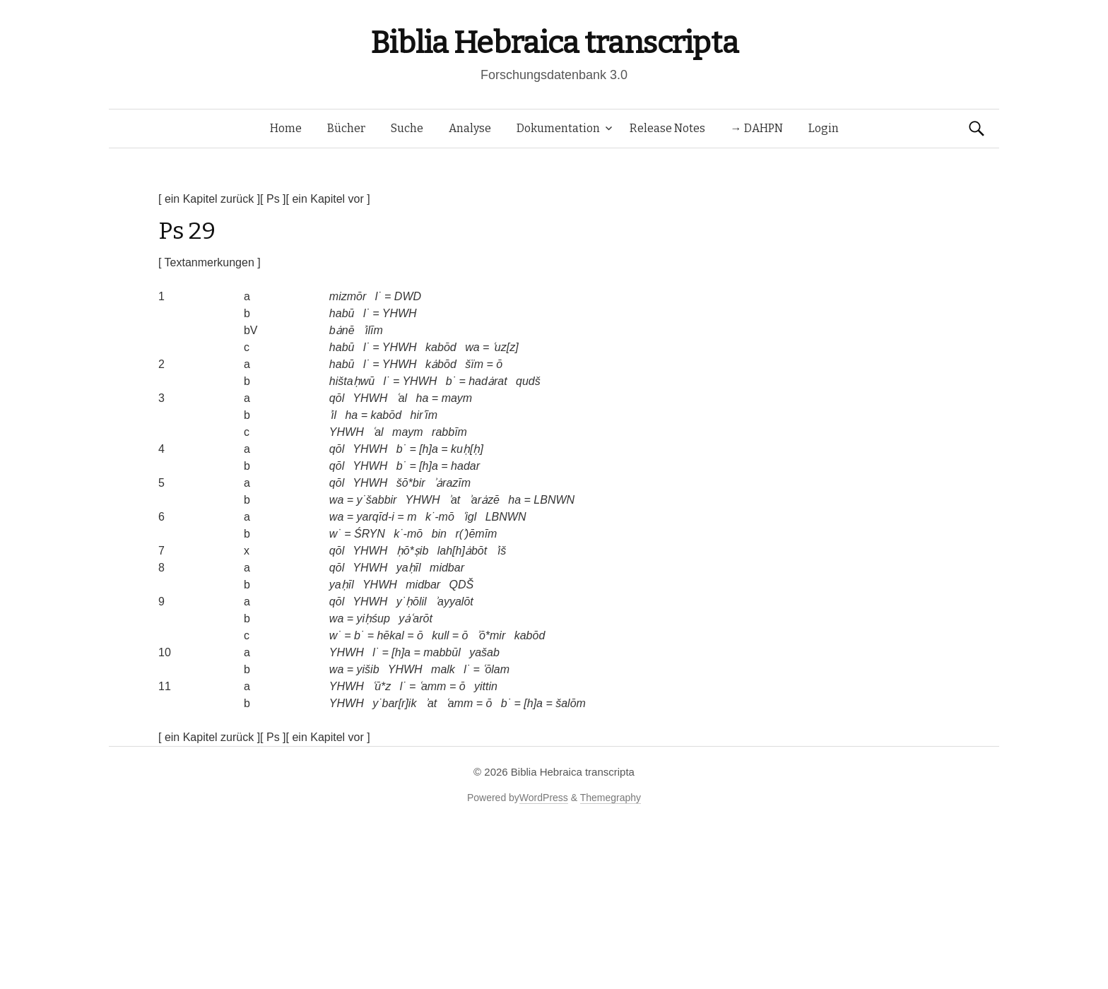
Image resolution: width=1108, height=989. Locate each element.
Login (823, 128)
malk (443, 669)
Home (286, 128)
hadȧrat (487, 381)
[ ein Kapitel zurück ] (209, 199)
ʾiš (501, 551)
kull (440, 635)
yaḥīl (408, 568)
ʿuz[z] (506, 347)
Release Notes (667, 128)
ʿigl (469, 517)
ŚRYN (369, 534)
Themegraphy (610, 797)
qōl (336, 398)
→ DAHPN (757, 128)
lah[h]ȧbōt (462, 551)
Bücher (346, 128)
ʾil (332, 415)
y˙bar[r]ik (394, 703)
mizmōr (347, 296)
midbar (447, 568)
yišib (368, 669)
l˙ (378, 296)
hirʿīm (423, 415)
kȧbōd (440, 364)
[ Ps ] (272, 199)
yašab (484, 652)
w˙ (335, 534)
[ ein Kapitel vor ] (328, 199)
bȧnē (342, 330)
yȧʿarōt (415, 618)
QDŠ (461, 585)
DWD (407, 296)
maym (457, 398)
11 (164, 686)
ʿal (401, 398)
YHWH (399, 313)
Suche (407, 128)
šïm (474, 364)
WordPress (543, 797)
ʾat (454, 500)
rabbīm (449, 432)
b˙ (451, 381)
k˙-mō (439, 517)
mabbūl (441, 652)
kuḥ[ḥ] (467, 449)
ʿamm (433, 686)
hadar (465, 466)
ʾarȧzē (484, 500)
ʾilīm (373, 330)
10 (164, 652)
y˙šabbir (377, 500)
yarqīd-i (375, 517)
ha (422, 398)
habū (342, 313)
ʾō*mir (491, 635)
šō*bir (410, 483)
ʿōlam (496, 669)
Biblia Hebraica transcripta (554, 43)
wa (472, 347)
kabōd (440, 347)
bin (439, 534)
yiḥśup (373, 618)
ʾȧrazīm (452, 483)
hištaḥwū (352, 381)
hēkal (390, 635)
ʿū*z (381, 686)
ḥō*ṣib (412, 551)
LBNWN (554, 500)
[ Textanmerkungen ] (209, 262)
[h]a (428, 449)
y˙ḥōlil (411, 602)
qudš (528, 381)
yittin (485, 686)
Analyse (470, 128)
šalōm (570, 703)
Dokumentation (558, 128)
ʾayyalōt (454, 602)
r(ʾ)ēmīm (476, 534)
